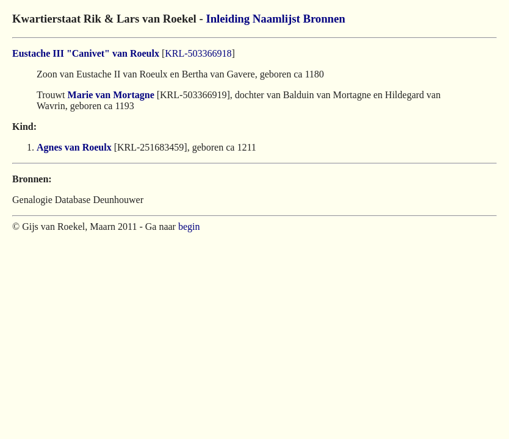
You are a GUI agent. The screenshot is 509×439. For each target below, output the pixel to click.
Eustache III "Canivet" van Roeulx (85, 53)
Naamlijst (276, 18)
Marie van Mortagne (111, 95)
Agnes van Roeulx (74, 147)
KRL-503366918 (198, 53)
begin (189, 226)
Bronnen (324, 18)
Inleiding (228, 18)
